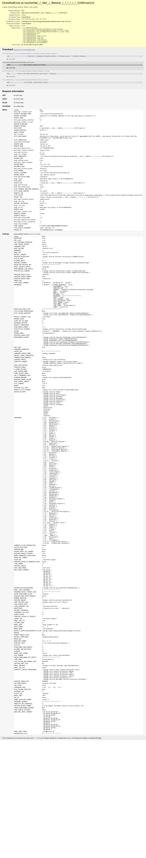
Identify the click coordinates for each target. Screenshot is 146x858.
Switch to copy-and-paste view (24, 52)
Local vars (11, 62)
